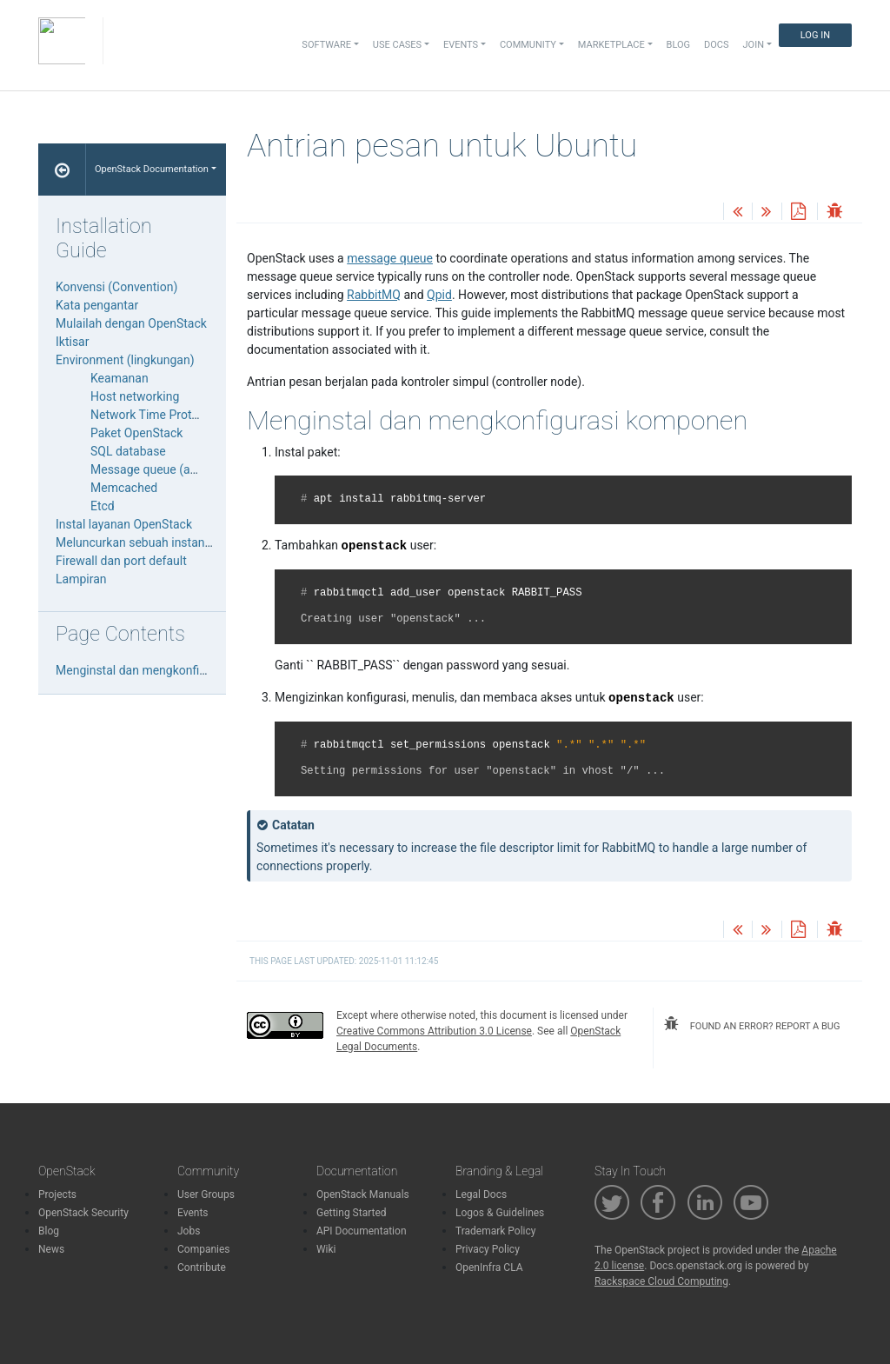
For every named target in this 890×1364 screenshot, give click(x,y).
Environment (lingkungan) (125, 360)
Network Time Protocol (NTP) (169, 415)
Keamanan (119, 378)
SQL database (128, 451)
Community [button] (528, 44)
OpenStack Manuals (362, 1194)
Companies (203, 1249)
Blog (679, 44)
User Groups (206, 1194)
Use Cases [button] (397, 44)
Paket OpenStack (136, 433)
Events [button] (460, 44)
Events (193, 1213)
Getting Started (351, 1213)
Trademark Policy (495, 1231)
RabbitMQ (374, 295)
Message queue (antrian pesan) (176, 469)
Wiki (326, 1249)
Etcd (102, 506)
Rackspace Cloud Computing (661, 1281)
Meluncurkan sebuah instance (136, 542)
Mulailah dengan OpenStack (131, 323)
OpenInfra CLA (489, 1267)
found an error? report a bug (752, 1024)
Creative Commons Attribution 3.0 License (434, 1031)
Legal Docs (481, 1194)
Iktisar (72, 342)
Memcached (123, 488)
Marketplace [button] (611, 44)
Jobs (188, 1231)
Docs (716, 44)
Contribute (201, 1267)
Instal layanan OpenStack (124, 524)
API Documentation (361, 1231)
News (51, 1249)
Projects (57, 1194)
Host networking (134, 396)
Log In (815, 35)
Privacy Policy (487, 1249)
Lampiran (81, 579)
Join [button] (753, 44)
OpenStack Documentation (152, 169)
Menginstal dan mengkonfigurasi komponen (174, 670)
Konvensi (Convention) (116, 287)
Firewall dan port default (121, 561)
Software (326, 44)
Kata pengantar (97, 305)
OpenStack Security (83, 1213)
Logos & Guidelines (499, 1213)
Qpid (439, 295)
